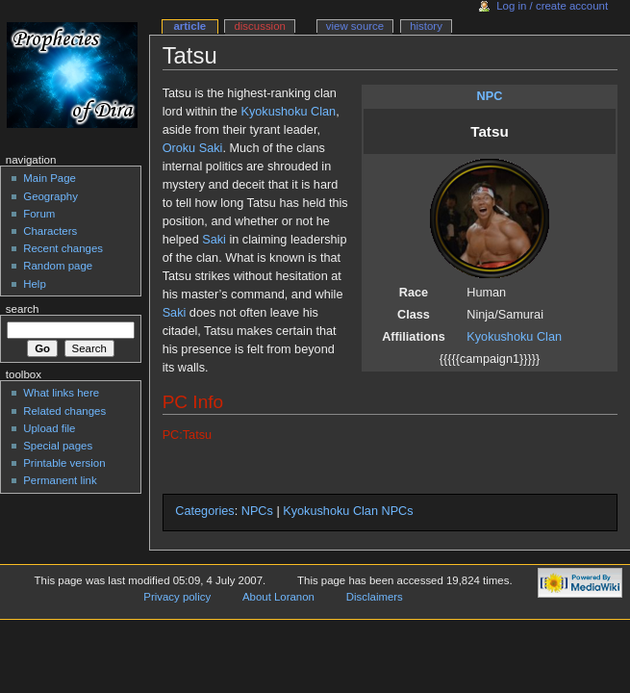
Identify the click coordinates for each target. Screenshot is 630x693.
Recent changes (63, 248)
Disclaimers (374, 597)
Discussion (259, 26)
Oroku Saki (193, 148)
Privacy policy (177, 597)
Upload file (49, 428)
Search (22, 309)
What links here (61, 392)
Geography (50, 196)
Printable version (64, 463)
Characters (50, 231)
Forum (39, 213)
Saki (214, 239)
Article (189, 26)
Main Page (49, 178)
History (426, 26)
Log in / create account (552, 6)
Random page (57, 265)
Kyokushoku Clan (514, 337)
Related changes (64, 411)
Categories (204, 511)
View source (355, 26)
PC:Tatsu (187, 435)
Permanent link (59, 480)
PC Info (193, 402)
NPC (490, 96)
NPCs (257, 511)
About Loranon (278, 597)
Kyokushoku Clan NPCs (348, 511)
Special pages (57, 445)
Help (34, 284)
